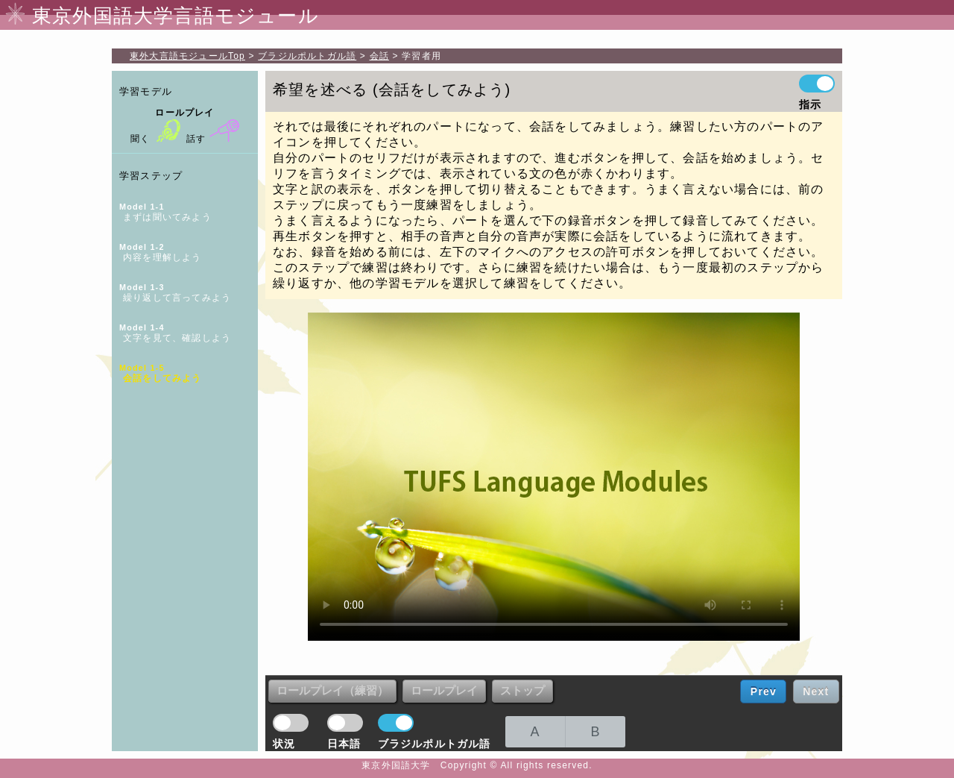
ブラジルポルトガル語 (307, 56)
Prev (764, 691)
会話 (379, 56)
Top (187, 56)
